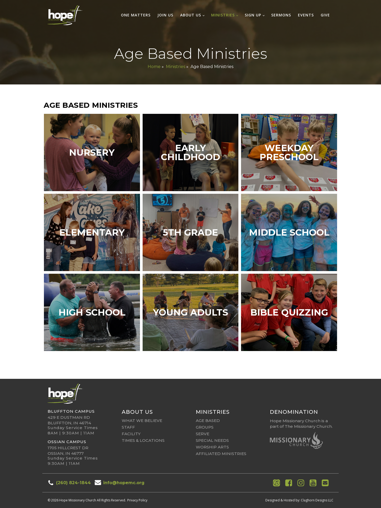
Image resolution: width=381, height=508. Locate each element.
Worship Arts (212, 446)
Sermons (281, 14)
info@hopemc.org (123, 482)
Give (325, 14)
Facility (131, 433)
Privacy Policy (137, 500)
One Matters (136, 14)
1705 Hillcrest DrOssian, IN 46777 (68, 450)
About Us (190, 14)
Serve (202, 433)
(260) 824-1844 (73, 482)
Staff (128, 427)
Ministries (223, 14)
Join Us (165, 14)
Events (306, 14)
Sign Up (253, 14)
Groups (205, 427)
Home (154, 66)
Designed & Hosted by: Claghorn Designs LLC (299, 500)
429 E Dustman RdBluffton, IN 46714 (69, 420)
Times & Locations (143, 440)
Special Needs (212, 440)
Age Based (208, 420)
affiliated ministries (221, 453)
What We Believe (142, 420)
